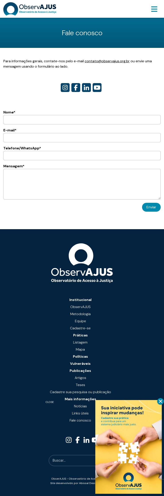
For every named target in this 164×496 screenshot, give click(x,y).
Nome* (82, 117)
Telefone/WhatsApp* (82, 153)
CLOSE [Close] (160, 401)
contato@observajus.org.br (107, 61)
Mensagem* (82, 181)
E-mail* (82, 135)
